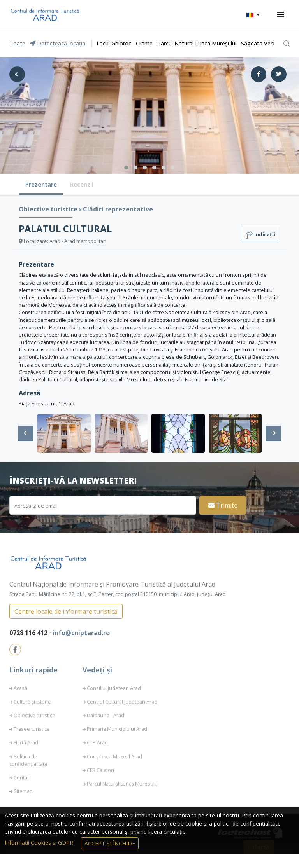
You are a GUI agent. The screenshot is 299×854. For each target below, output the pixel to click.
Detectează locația (57, 43)
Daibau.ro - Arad (105, 715)
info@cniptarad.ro (81, 633)
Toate (17, 43)
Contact (22, 777)
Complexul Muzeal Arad (114, 756)
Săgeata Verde (260, 43)
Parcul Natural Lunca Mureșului (196, 43)
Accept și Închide (109, 843)
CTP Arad (97, 742)
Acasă (20, 688)
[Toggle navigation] (280, 15)
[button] (253, 14)
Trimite (222, 505)
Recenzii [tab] (81, 184)
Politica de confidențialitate (28, 760)
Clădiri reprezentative (118, 209)
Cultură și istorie (32, 701)
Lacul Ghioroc (114, 43)
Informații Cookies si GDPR (40, 842)
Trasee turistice (32, 728)
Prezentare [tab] (41, 184)
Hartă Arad (26, 742)
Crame (144, 43)
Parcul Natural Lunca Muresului (123, 783)
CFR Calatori (100, 770)
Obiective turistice (49, 209)
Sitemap (23, 791)
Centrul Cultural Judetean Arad (122, 701)
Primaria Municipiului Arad (117, 728)
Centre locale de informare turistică (66, 611)
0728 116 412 (29, 633)
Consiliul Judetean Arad (114, 688)
